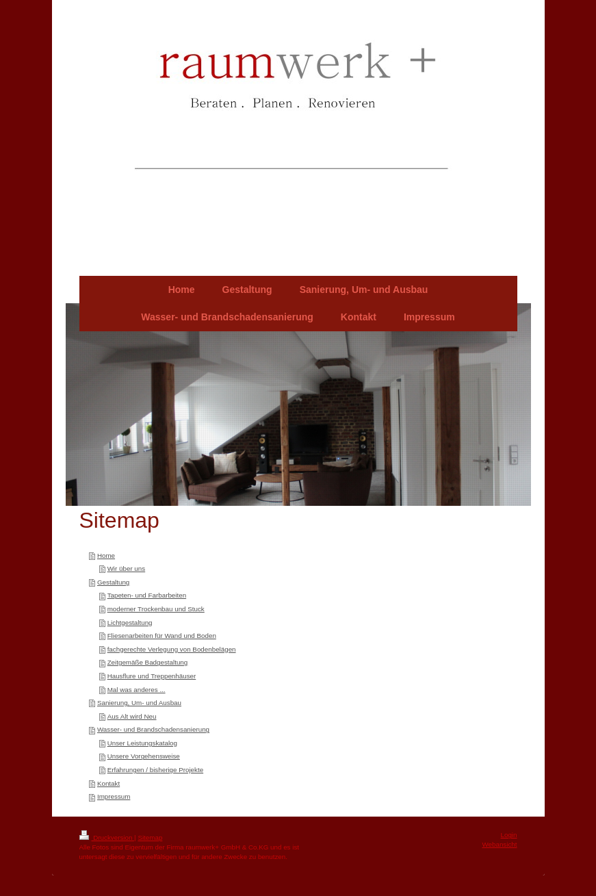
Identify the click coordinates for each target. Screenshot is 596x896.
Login (509, 835)
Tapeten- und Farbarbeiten (146, 595)
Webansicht (499, 844)
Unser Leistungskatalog (142, 743)
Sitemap (150, 837)
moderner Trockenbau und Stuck (156, 609)
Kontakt (108, 783)
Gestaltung (113, 582)
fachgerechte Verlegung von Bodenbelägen (171, 649)
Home (106, 555)
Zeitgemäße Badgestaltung (147, 662)
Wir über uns (126, 568)
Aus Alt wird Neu (132, 716)
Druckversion (107, 837)
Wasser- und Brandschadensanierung (153, 729)
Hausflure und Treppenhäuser (151, 676)
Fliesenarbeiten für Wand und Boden (161, 635)
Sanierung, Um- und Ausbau (139, 702)
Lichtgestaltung (130, 622)
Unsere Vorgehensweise (143, 756)
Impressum (113, 796)
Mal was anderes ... (136, 689)
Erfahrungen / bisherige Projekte (155, 769)
